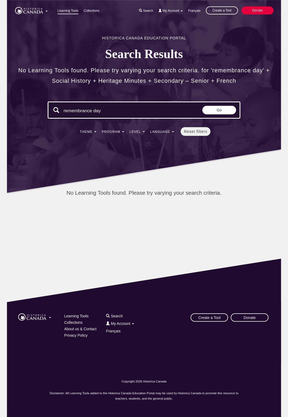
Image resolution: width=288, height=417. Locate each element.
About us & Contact (80, 329)
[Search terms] (108, 110)
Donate (257, 10)
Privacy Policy (76, 335)
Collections (92, 11)
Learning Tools (68, 11)
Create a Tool (221, 10)
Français (194, 11)
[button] (31, 9)
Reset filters (195, 131)
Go (219, 110)
